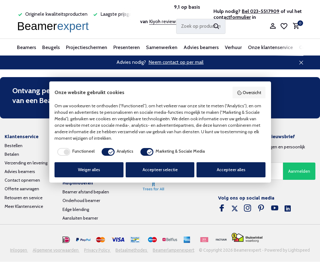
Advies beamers (201, 47)
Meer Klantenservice (24, 206)
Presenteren (126, 47)
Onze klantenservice (270, 47)
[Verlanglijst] (284, 26)
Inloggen (19, 250)
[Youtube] (274, 208)
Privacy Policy (97, 250)
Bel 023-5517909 (260, 11)
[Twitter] (235, 208)
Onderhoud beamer (81, 200)
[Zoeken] (200, 26)
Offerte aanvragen (22, 189)
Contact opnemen (22, 180)
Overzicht (249, 92)
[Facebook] (221, 208)
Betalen (12, 154)
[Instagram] (247, 208)
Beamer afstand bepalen (86, 192)
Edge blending (76, 209)
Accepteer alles (231, 169)
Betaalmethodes (131, 250)
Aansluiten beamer (80, 218)
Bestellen (13, 145)
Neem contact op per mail (176, 62)
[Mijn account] (273, 26)
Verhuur (233, 47)
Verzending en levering (26, 163)
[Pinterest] (261, 208)
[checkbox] (75, 151)
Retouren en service (24, 197)
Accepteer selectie (160, 169)
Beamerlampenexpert (173, 250)
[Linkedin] (288, 208)
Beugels (51, 47)
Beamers (26, 47)
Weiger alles (89, 169)
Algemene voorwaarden (56, 250)
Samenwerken (161, 47)
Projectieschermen (86, 47)
